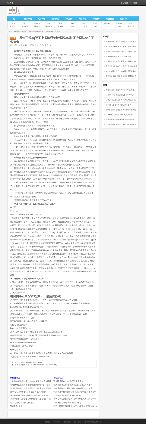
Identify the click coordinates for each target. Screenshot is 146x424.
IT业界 (72, 26)
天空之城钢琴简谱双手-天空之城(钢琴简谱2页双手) (75, 406)
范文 (60, 24)
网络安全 (82, 19)
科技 (84, 24)
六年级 (60, 26)
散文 (13, 24)
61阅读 (47, 422)
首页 (14, 19)
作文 (25, 24)
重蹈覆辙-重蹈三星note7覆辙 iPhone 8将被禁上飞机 (38, 365)
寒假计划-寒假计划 (18, 406)
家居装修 (69, 19)
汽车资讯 (41, 19)
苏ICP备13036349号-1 (92, 422)
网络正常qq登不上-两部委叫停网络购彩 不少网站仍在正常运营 (37, 31)
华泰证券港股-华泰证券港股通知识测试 (120, 120)
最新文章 (124, 3)
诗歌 (48, 24)
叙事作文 (25, 26)
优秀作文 (13, 26)
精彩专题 (28, 19)
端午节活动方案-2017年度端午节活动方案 (28, 392)
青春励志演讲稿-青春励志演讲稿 (30, 362)
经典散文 (37, 24)
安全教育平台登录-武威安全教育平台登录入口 (29, 395)
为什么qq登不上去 (45, 45)
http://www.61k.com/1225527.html (34, 357)
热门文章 (133, 3)
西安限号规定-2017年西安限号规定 (68, 381)
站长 (107, 26)
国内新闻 (55, 19)
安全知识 (123, 19)
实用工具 (131, 26)
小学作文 (72, 24)
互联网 (106, 36)
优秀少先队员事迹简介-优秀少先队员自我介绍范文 (74, 399)
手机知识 (37, 26)
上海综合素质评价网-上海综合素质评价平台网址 (30, 381)
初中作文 (95, 24)
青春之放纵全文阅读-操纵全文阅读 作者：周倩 (30, 385)
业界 (131, 24)
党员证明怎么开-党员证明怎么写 (67, 395)
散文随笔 (107, 24)
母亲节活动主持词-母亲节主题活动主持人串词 (72, 385)
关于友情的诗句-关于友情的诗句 (67, 402)
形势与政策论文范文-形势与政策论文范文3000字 (31, 399)
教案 (119, 26)
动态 (95, 26)
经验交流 (110, 19)
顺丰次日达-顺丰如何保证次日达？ (118, 105)
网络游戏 (96, 19)
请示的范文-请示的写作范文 (22, 402)
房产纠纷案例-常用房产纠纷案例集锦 (119, 115)
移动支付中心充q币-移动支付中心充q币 (120, 95)
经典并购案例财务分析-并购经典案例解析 (121, 100)
